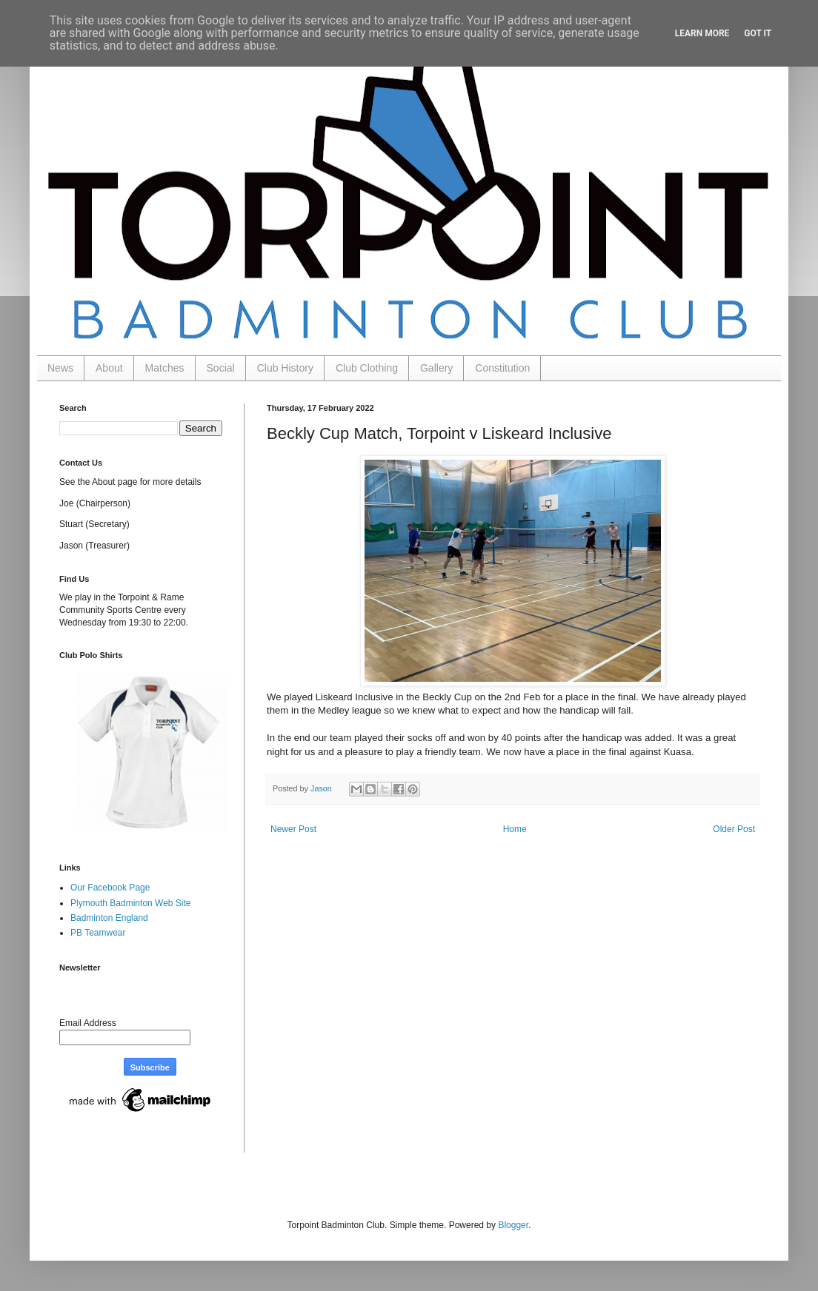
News (60, 368)
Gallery (436, 368)
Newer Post (293, 829)
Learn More (702, 33)
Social (221, 368)
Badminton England (109, 918)
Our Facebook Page (110, 887)
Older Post (734, 829)
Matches (164, 368)
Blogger (513, 1225)
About (109, 368)
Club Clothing (367, 368)
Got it (757, 33)
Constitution (502, 368)
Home (515, 829)
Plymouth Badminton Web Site (130, 903)
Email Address (87, 1023)
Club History (285, 368)
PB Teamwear (97, 933)
